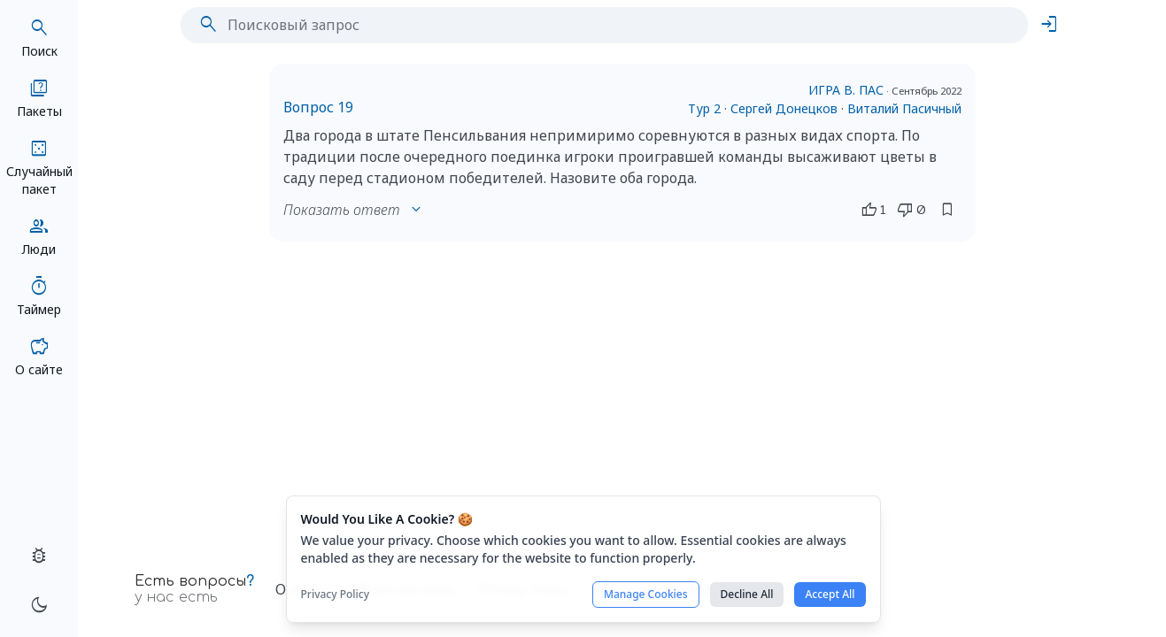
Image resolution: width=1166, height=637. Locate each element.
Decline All (747, 594)
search (208, 24)
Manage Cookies (646, 594)
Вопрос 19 (318, 107)
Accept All (829, 594)
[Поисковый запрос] (618, 24)
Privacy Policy (335, 594)
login (1049, 24)
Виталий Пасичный (904, 108)
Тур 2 (704, 108)
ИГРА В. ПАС (846, 89)
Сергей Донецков (784, 108)
